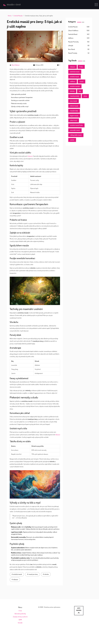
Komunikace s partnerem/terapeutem (22, 97)
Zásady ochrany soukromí (20, 617)
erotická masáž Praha (76, 125)
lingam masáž (74, 115)
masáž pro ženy (33, 574)
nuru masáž (73, 101)
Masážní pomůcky (73, 42)
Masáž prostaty (72, 53)
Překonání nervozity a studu (19, 103)
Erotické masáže (73, 26)
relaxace (30, 156)
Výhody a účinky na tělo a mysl (19, 106)
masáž (81, 81)
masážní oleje (74, 111)
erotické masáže (75, 86)
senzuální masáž (75, 130)
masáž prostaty (74, 96)
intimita (46, 574)
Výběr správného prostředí (18, 94)
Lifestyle (70, 45)
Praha (81, 67)
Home (9, 16)
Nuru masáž (71, 49)
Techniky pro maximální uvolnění (20, 100)
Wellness (70, 38)
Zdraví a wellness (73, 30)
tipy (80, 91)
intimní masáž (74, 106)
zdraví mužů (73, 120)
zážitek (72, 140)
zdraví (85, 96)
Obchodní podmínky (20, 614)
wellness (72, 81)
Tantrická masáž (72, 34)
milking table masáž (76, 135)
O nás (20, 611)
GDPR (20, 620)
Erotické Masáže (18, 16)
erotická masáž (17, 574)
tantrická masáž (74, 72)
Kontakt (20, 623)
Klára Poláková (14, 65)
